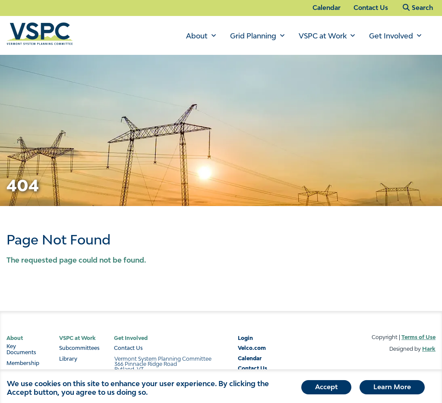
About (197, 36)
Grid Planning (253, 36)
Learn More (392, 388)
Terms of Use (418, 337)
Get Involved (391, 36)
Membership (22, 363)
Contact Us (371, 7)
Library (68, 359)
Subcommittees (79, 348)
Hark (429, 349)
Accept (326, 388)
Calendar (327, 7)
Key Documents (21, 349)
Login (245, 338)
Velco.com (252, 348)
